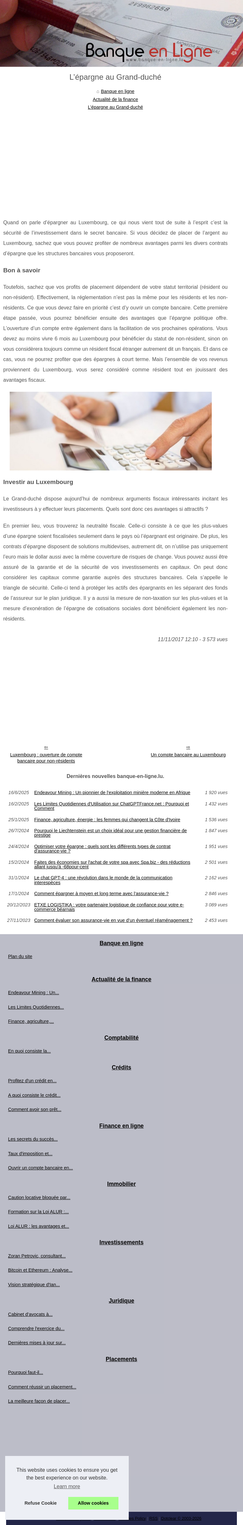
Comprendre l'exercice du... (36, 1328)
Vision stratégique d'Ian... (34, 1284)
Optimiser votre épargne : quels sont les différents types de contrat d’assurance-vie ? (102, 848)
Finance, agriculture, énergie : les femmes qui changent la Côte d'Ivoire (107, 819)
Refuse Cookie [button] (40, 1503)
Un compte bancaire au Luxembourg (188, 754)
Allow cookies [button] (93, 1503)
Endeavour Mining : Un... (33, 992)
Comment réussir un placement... (42, 1386)
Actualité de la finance (115, 99)
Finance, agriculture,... (31, 1021)
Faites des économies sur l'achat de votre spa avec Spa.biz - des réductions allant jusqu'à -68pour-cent (112, 864)
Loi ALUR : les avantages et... (38, 1226)
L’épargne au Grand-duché (115, 107)
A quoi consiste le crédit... (34, 1095)
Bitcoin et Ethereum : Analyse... (40, 1270)
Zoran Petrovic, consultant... (37, 1255)
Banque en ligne (117, 91)
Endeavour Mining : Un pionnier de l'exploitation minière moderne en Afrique (112, 792)
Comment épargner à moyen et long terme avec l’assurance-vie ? (101, 893)
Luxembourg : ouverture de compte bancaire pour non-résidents (46, 757)
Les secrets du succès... (33, 1139)
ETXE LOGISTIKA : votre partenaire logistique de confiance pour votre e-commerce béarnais (109, 907)
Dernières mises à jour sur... (37, 1342)
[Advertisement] (115, 159)
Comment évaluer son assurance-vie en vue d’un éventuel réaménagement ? (113, 920)
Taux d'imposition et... (30, 1153)
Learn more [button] (67, 1486)
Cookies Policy (132, 1518)
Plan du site (20, 956)
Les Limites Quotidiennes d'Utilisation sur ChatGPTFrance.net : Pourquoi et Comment (111, 806)
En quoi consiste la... (29, 1051)
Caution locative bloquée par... (39, 1197)
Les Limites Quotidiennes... (36, 1007)
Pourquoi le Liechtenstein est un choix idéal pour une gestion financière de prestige (110, 833)
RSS (153, 1518)
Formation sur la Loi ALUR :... (38, 1211)
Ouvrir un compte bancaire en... (40, 1167)
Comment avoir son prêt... (34, 1109)
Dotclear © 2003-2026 (181, 1518)
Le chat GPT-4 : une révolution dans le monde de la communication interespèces (103, 880)
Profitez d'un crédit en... (32, 1080)
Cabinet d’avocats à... (30, 1314)
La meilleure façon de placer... (39, 1401)
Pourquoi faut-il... (25, 1372)
